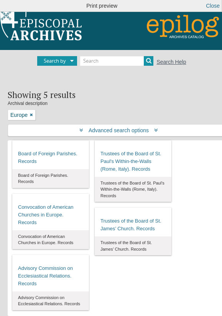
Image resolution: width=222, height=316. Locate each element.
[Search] (116, 61)
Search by (55, 60)
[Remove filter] (31, 115)
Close (213, 6)
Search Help (171, 62)
